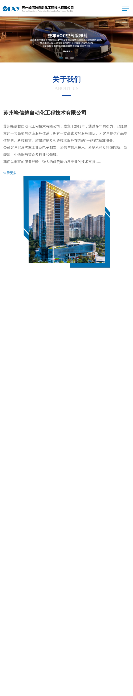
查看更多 (10, 173)
